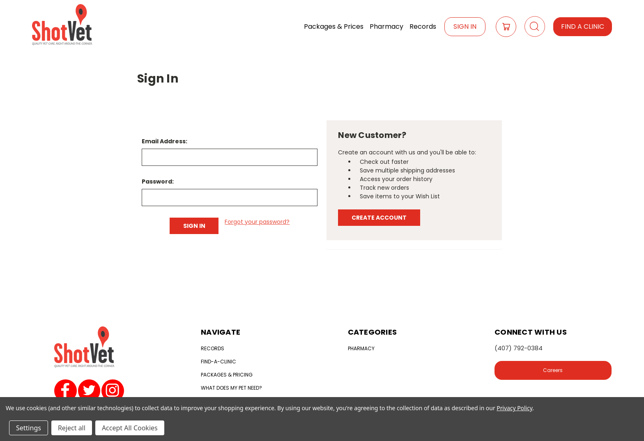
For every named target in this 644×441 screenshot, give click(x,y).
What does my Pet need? (231, 387)
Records (422, 26)
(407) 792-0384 (518, 348)
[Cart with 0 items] (506, 27)
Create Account (379, 218)
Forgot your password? (257, 222)
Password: (158, 181)
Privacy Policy (514, 408)
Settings (28, 427)
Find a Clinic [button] (582, 26)
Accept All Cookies (130, 427)
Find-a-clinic (218, 361)
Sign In (464, 26)
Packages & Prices (333, 26)
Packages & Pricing (227, 374)
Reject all (71, 427)
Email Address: (164, 141)
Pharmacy (386, 26)
